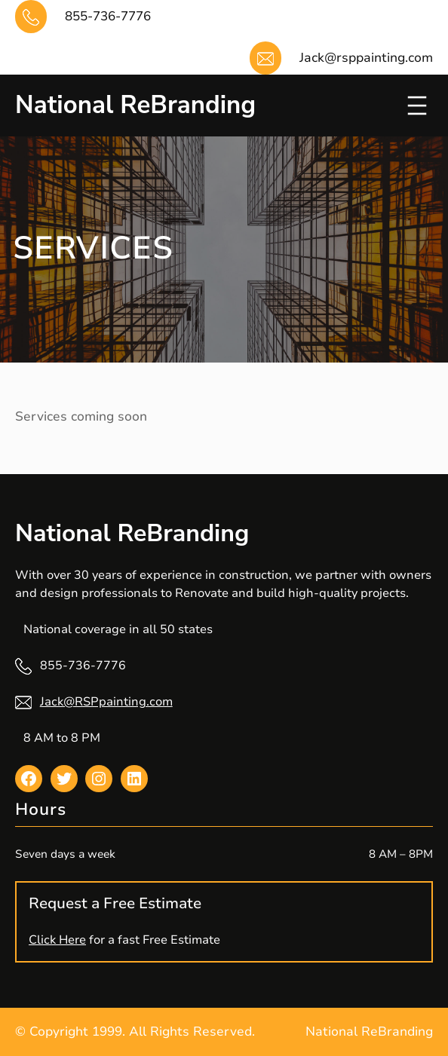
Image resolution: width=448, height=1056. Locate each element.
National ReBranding (135, 105)
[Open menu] (417, 105)
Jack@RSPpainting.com (106, 701)
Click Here (57, 940)
